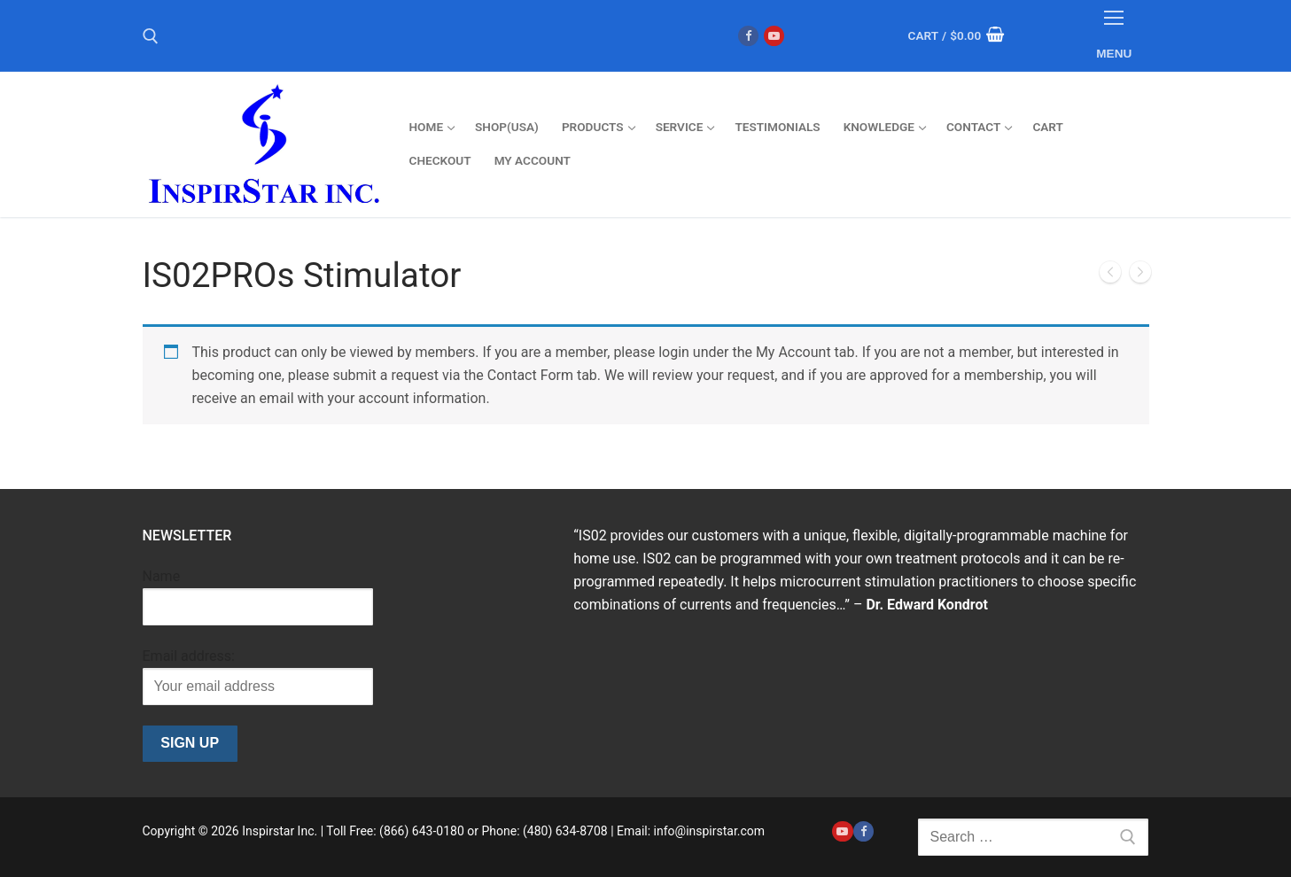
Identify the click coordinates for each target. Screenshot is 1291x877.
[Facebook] (748, 36)
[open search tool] (151, 36)
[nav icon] (1114, 36)
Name (162, 576)
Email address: (189, 656)
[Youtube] (774, 36)
